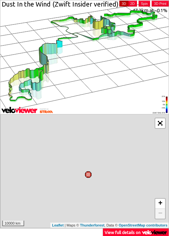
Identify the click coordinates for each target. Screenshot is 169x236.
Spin (144, 4)
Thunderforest (92, 225)
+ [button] (160, 204)
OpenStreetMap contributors (143, 225)
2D (132, 4)
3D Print (160, 4)
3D (124, 4)
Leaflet (57, 225)
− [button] (160, 214)
